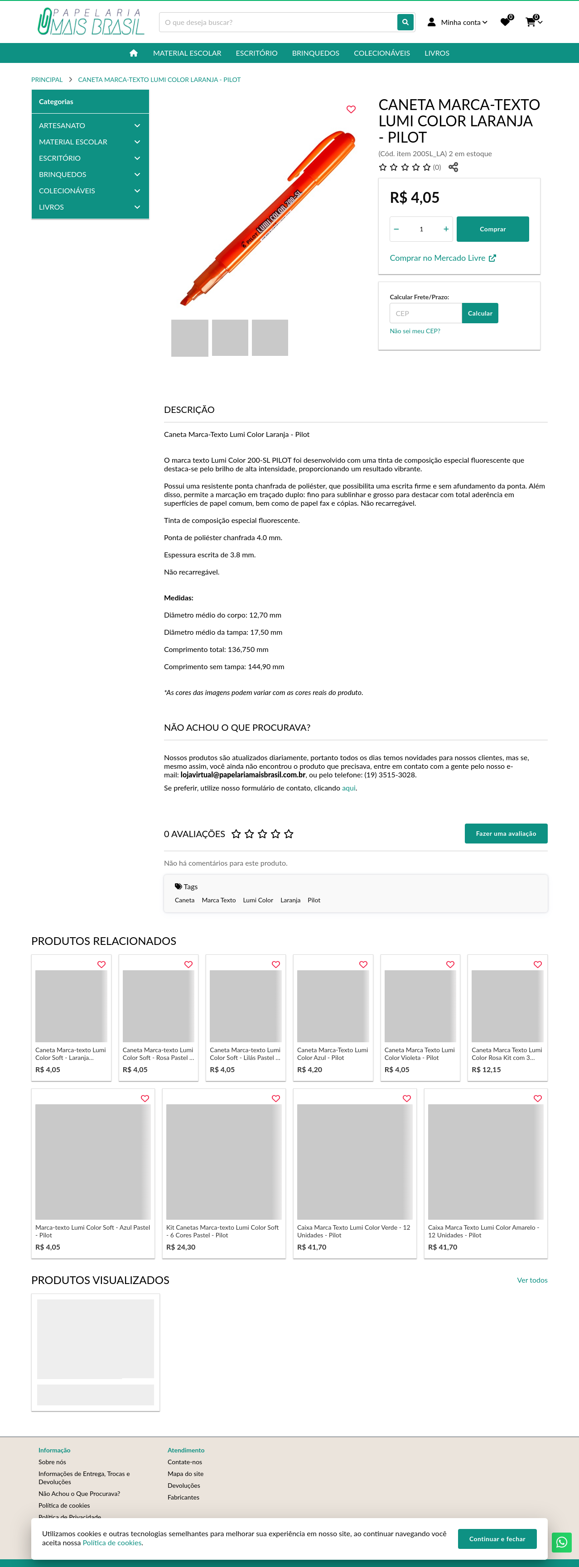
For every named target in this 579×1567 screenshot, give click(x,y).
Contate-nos (185, 1462)
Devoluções (184, 1485)
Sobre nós (52, 1462)
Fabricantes (183, 1497)
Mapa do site (185, 1473)
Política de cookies (64, 1505)
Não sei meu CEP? (415, 331)
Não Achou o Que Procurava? (79, 1493)
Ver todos (532, 1279)
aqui (349, 787)
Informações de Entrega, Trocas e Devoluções (84, 1478)
